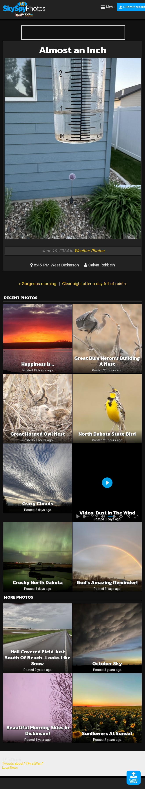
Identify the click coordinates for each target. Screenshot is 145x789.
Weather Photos (89, 250)
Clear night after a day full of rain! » (94, 283)
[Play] (107, 482)
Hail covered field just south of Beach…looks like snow (38, 658)
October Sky (107, 664)
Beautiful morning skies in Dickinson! (37, 730)
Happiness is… (37, 364)
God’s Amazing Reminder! (107, 582)
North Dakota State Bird (107, 434)
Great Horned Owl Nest (37, 434)
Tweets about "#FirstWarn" (22, 763)
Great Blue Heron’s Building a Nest (107, 361)
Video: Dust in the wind (107, 513)
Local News (10, 767)
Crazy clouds (37, 504)
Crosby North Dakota (38, 582)
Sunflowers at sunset (107, 733)
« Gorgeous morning (37, 283)
